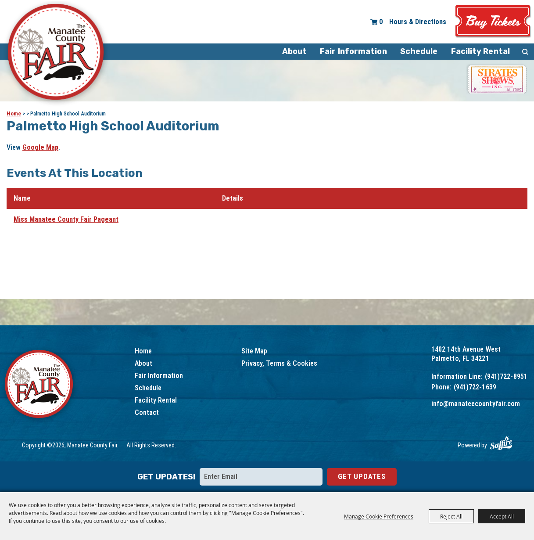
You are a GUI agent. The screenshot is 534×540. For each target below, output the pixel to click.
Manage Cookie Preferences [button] (378, 516)
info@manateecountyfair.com (475, 404)
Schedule (419, 51)
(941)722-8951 (506, 376)
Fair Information (353, 51)
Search (525, 51)
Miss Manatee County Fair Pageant (66, 219)
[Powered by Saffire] (501, 443)
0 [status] (381, 22)
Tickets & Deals (493, 21)
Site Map (254, 351)
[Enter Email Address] (261, 477)
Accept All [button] (502, 516)
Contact (147, 412)
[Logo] (39, 385)
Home (14, 113)
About (294, 51)
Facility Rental (480, 51)
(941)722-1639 (475, 387)
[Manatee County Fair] (56, 54)
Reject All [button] (451, 516)
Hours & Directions (417, 22)
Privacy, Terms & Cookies (279, 363)
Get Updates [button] (362, 476)
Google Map (40, 147)
